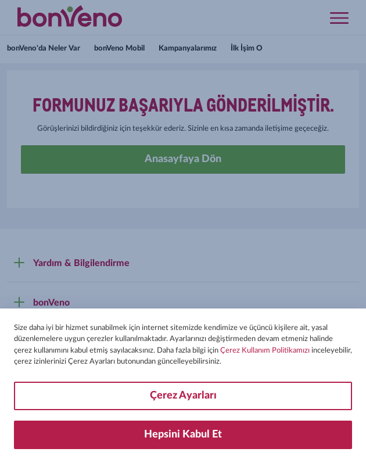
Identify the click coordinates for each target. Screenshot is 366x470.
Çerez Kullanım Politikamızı (265, 350)
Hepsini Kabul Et (183, 434)
